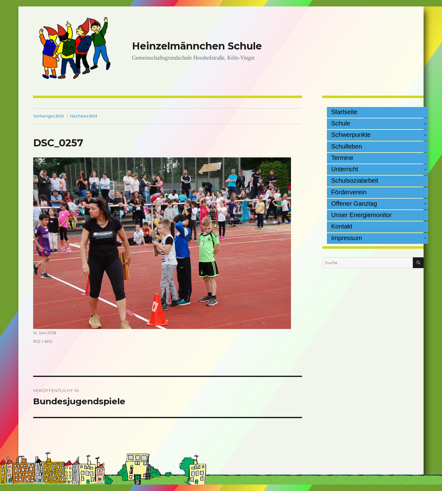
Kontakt (341, 226)
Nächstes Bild (83, 115)
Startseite (344, 112)
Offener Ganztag (354, 203)
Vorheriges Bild (48, 115)
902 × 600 (42, 341)
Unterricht (344, 169)
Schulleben (346, 146)
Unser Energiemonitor (361, 215)
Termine (342, 157)
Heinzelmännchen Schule (197, 46)
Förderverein (348, 192)
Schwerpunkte (350, 134)
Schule (340, 123)
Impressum (346, 238)
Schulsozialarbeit (354, 180)
